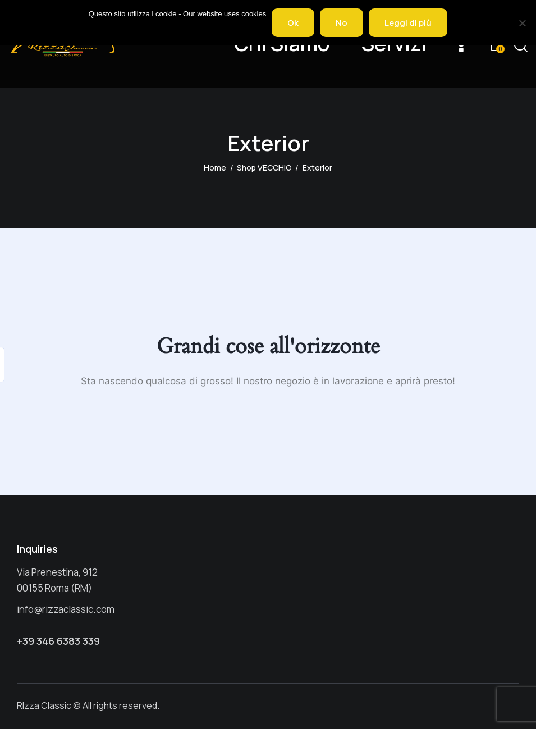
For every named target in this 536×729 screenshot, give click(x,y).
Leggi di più (408, 23)
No (341, 23)
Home (215, 167)
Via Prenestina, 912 (57, 572)
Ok (293, 23)
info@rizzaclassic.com (65, 609)
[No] (522, 23)
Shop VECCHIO (264, 167)
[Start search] (521, 45)
